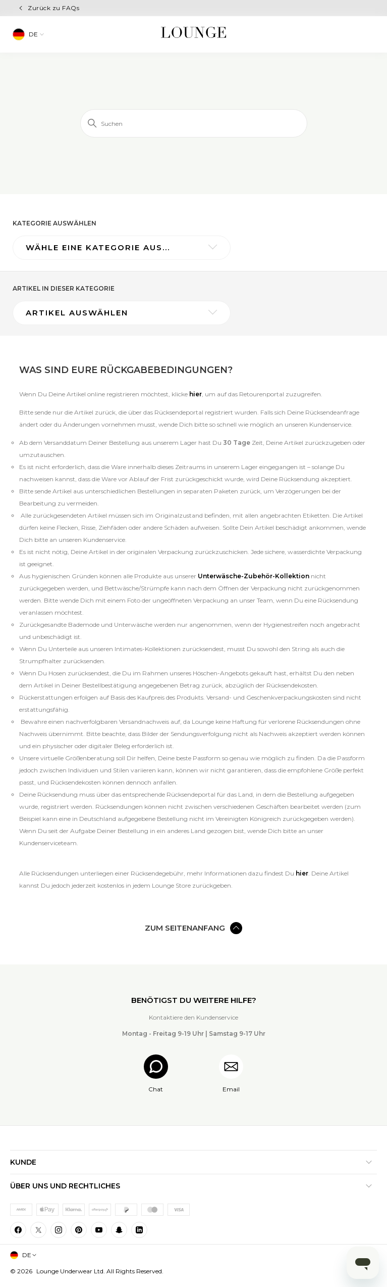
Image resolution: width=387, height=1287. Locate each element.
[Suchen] (193, 123)
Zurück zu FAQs (53, 8)
